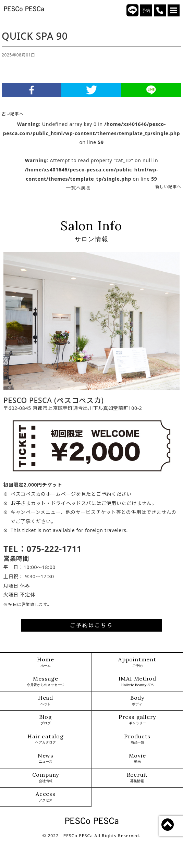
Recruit (137, 777)
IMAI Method (137, 681)
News (45, 758)
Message (45, 681)
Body (137, 700)
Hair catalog (45, 739)
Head (45, 700)
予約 (146, 10)
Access (46, 796)
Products (137, 739)
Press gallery (137, 719)
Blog (45, 719)
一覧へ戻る (78, 187)
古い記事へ (13, 113)
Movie (137, 758)
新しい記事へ (168, 186)
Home (45, 662)
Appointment (137, 662)
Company (45, 777)
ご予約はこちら (91, 625)
